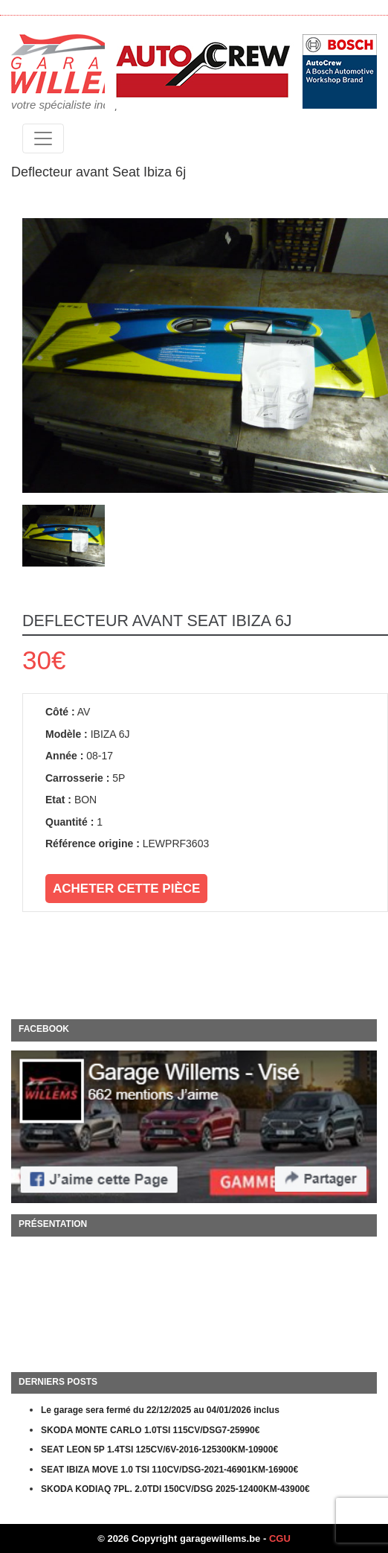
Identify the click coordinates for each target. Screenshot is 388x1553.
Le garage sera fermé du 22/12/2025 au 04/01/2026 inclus (160, 1410)
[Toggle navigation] (43, 138)
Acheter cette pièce (126, 888)
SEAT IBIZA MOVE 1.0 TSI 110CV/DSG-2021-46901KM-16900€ (169, 1469)
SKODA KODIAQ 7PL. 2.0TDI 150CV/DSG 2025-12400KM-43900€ (175, 1489)
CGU (280, 1538)
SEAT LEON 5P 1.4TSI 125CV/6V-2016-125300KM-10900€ (159, 1449)
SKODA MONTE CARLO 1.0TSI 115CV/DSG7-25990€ (150, 1430)
